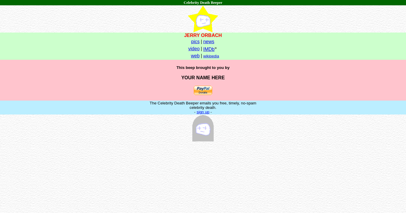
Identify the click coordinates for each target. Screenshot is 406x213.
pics (195, 41)
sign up (203, 112)
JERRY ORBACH (203, 35)
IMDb (209, 49)
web (195, 55)
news (208, 41)
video (193, 48)
